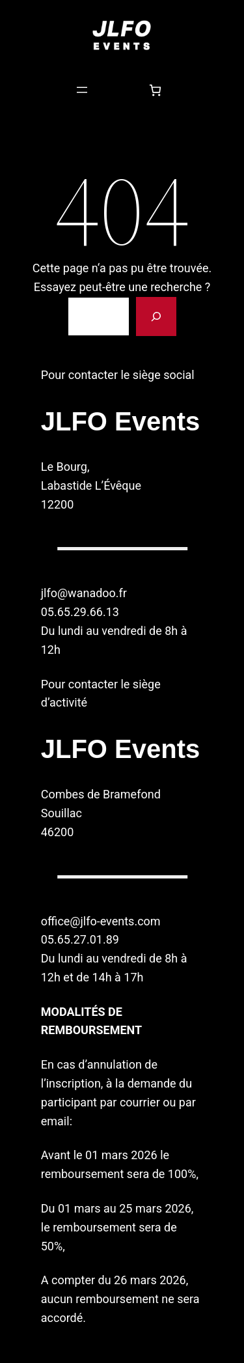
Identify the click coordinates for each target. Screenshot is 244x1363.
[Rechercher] (156, 316)
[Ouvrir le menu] (82, 90)
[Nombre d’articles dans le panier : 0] (155, 90)
